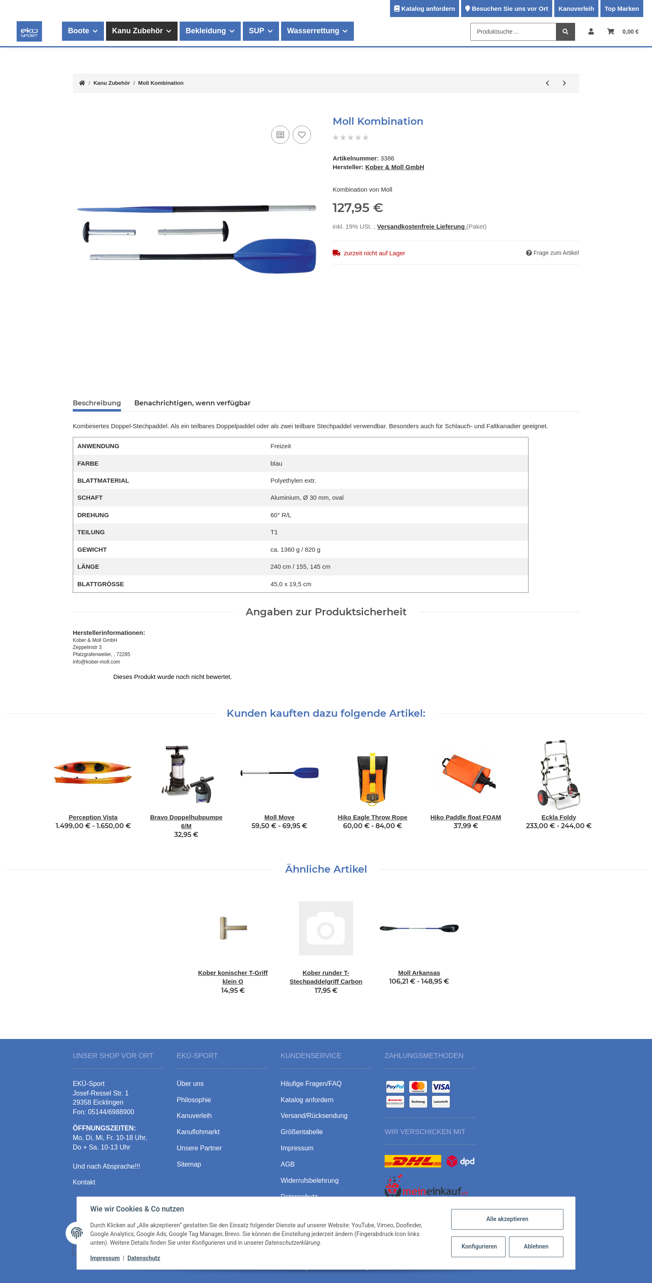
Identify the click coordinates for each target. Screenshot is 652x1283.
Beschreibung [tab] (97, 403)
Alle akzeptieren (507, 1219)
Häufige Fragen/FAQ (311, 1074)
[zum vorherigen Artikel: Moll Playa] (547, 83)
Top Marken (622, 8)
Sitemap (189, 1155)
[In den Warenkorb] (79, 111)
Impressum (105, 1258)
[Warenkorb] (622, 31)
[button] (591, 31)
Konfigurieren (479, 1246)
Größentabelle (302, 1123)
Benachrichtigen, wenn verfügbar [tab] (192, 403)
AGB (288, 1155)
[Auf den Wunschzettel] (302, 135)
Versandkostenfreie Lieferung (422, 213)
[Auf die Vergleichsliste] (280, 135)
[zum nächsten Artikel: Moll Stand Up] (564, 83)
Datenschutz (143, 1258)
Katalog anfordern (428, 8)
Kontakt (84, 1173)
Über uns (190, 1074)
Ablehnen (536, 1246)
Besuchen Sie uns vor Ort (510, 8)
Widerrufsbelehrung (310, 1171)
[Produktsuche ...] (513, 32)
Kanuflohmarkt (198, 1123)
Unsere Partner (199, 1139)
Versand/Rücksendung (314, 1106)
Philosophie (194, 1090)
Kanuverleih (576, 8)
